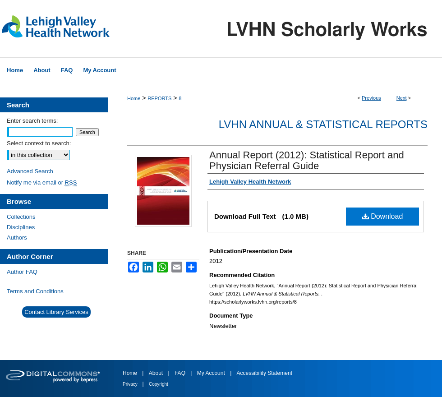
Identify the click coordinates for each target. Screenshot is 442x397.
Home (133, 98)
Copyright (158, 384)
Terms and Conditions (35, 291)
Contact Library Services (56, 312)
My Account (211, 373)
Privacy (131, 384)
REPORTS (159, 98)
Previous (371, 98)
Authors (17, 237)
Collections (21, 216)
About (157, 373)
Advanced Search (30, 171)
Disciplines (21, 227)
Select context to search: (39, 143)
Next (401, 98)
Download (382, 216)
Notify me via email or (42, 182)
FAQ (181, 373)
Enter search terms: (32, 120)
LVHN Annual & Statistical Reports (323, 124)
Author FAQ (22, 271)
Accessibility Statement (264, 373)
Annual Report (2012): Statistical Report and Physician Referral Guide (306, 160)
